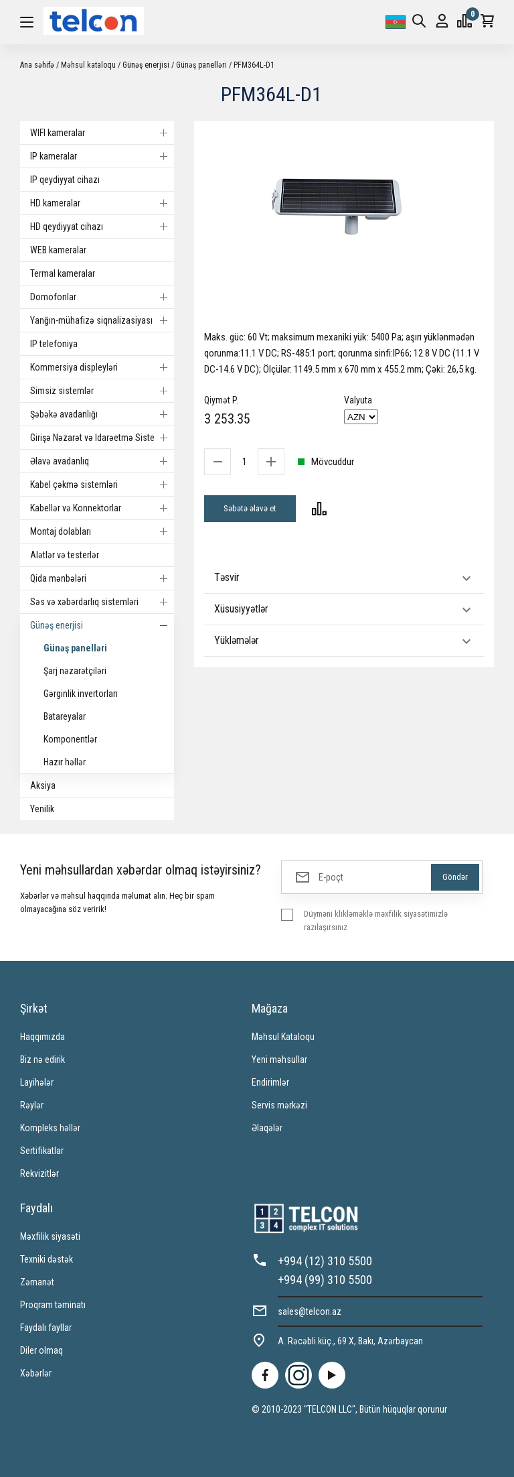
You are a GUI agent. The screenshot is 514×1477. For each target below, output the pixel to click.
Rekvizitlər (39, 1173)
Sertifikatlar (42, 1150)
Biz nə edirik (42, 1059)
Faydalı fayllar (46, 1327)
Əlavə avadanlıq (102, 461)
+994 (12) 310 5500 (325, 1261)
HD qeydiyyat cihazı (102, 226)
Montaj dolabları (102, 531)
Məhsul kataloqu (88, 65)
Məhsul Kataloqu (283, 1036)
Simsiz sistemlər (102, 390)
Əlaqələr (267, 1127)
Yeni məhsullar (279, 1059)
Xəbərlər (36, 1373)
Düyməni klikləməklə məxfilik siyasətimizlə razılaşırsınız (376, 920)
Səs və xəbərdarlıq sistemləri (102, 601)
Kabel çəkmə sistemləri (102, 484)
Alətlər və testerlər (64, 555)
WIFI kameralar (102, 132)
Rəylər (32, 1105)
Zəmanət (37, 1282)
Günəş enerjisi (145, 65)
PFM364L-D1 (254, 65)
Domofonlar (102, 296)
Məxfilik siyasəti (50, 1236)
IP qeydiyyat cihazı (65, 179)
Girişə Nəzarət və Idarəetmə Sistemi (102, 437)
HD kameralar (102, 203)
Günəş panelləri (201, 65)
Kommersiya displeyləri (102, 367)
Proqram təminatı (53, 1304)
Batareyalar (65, 716)
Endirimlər (270, 1082)
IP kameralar (102, 156)
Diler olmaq (41, 1350)
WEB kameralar (58, 250)
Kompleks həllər (50, 1127)
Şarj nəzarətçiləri (75, 670)
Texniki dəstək (46, 1259)
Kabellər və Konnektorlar (102, 508)
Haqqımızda (42, 1036)
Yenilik (42, 809)
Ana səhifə (37, 65)
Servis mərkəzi (279, 1105)
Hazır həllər (65, 762)
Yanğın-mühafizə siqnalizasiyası (102, 320)
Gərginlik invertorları (81, 693)
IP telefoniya (54, 343)
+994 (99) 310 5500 (325, 1280)
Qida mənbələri (102, 578)
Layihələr (37, 1082)
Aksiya (43, 785)
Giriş (442, 21)
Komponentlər (70, 739)
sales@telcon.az (309, 1311)
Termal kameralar (62, 273)
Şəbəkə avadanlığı (102, 414)
